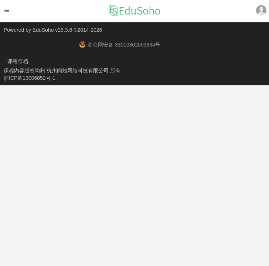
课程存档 (17, 61)
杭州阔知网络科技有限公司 (78, 71)
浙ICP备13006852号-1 (29, 78)
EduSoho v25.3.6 (52, 30)
